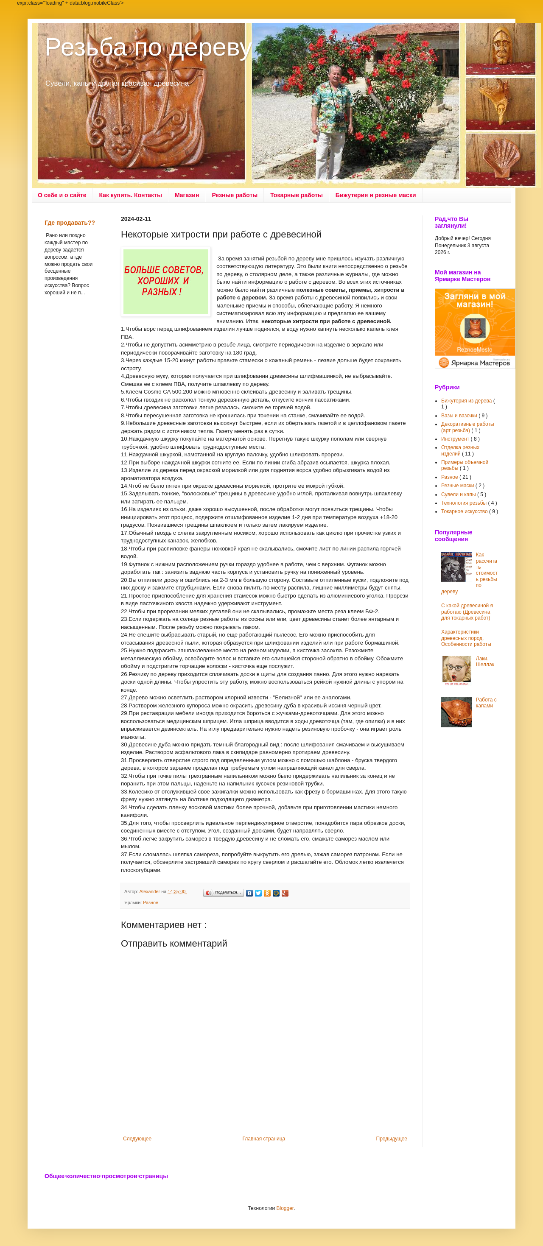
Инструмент (456, 439)
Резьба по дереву (148, 47)
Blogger (285, 1208)
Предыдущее (391, 1139)
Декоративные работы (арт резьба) (467, 427)
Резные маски (458, 486)
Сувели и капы (459, 494)
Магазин (187, 195)
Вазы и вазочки (460, 416)
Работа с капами (486, 703)
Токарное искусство (465, 511)
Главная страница (264, 1139)
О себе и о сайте (62, 195)
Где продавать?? (70, 222)
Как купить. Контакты (130, 195)
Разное (150, 902)
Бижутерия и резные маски (376, 195)
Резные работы (235, 195)
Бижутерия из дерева (467, 401)
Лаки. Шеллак (485, 662)
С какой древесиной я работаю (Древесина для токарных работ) (467, 612)
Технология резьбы (464, 503)
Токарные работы (296, 195)
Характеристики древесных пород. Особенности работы (466, 638)
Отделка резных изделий (460, 450)
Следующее (137, 1139)
